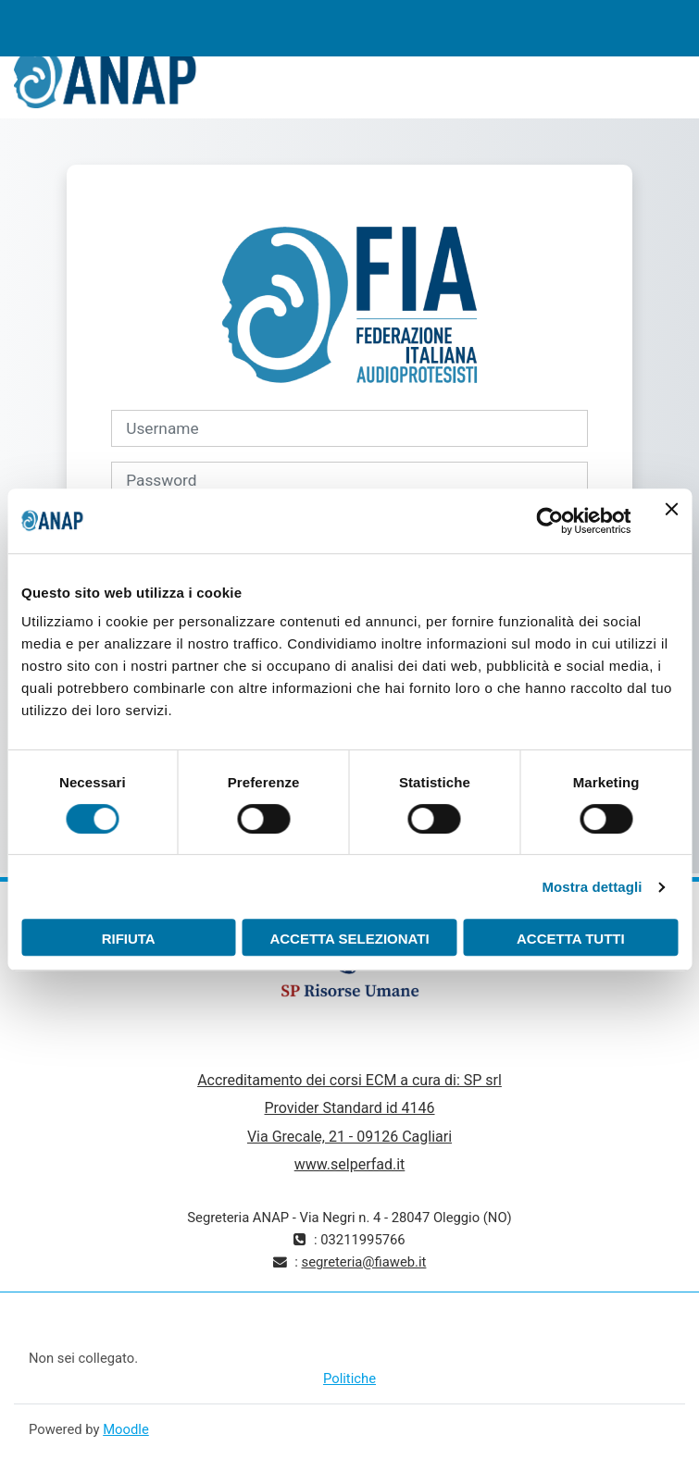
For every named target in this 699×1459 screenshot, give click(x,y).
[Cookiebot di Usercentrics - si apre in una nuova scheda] (549, 521)
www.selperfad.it (350, 1164)
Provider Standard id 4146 (349, 1108)
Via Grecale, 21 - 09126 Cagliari (349, 1136)
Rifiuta (129, 938)
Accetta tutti (571, 938)
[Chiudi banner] (671, 520)
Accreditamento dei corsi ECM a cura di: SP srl (349, 1080)
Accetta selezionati (349, 938)
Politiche (349, 1378)
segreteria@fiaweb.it (364, 1262)
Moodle (126, 1429)
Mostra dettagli (592, 887)
